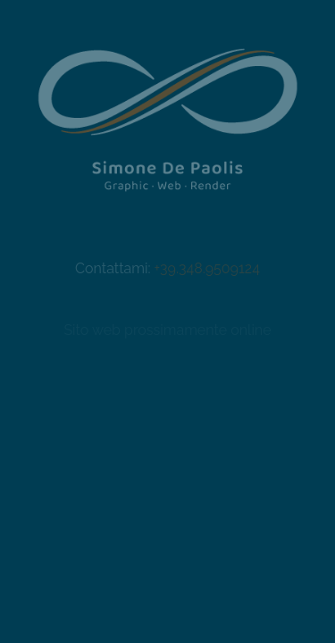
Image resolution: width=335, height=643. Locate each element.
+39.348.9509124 (207, 268)
